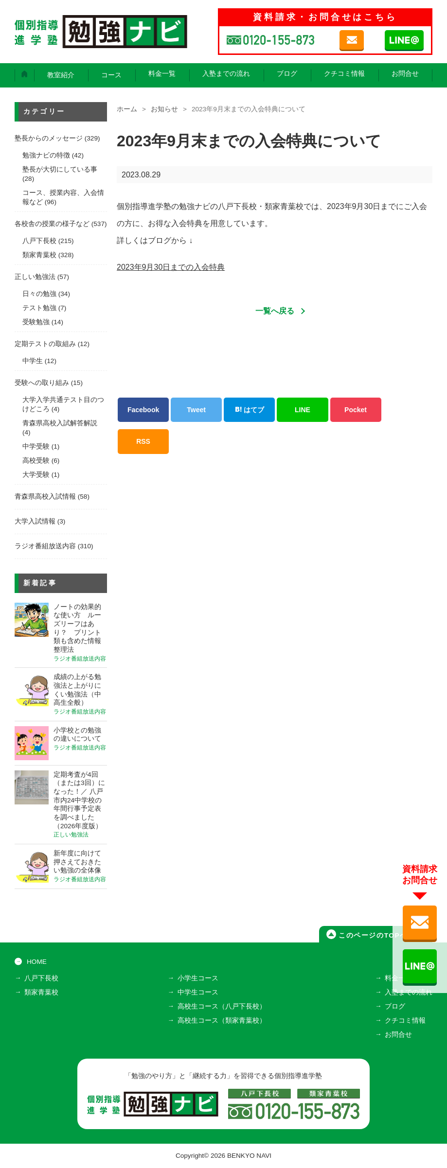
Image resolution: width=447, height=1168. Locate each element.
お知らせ (164, 109)
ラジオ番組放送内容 (45, 546)
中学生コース (198, 992)
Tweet (196, 410)
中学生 (32, 361)
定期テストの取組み (45, 344)
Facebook (143, 410)
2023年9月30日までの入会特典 (171, 267)
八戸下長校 (39, 240)
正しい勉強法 (35, 276)
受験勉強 (36, 322)
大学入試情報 (35, 521)
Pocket (355, 410)
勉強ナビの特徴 (46, 155)
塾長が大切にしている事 (59, 169)
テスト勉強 (39, 308)
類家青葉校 (39, 255)
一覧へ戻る (274, 311)
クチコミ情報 (344, 73)
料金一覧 (162, 73)
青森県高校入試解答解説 (59, 423)
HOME (37, 961)
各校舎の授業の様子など (52, 223)
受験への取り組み (42, 382)
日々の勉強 (39, 293)
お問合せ (405, 73)
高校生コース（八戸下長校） (222, 1006)
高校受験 (36, 460)
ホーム (127, 109)
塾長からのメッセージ (49, 138)
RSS (143, 441)
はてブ (249, 410)
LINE (302, 410)
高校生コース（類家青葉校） (222, 1020)
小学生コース (198, 978)
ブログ (287, 73)
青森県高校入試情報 (45, 496)
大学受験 (36, 474)
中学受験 (36, 446)
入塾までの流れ (226, 73)
